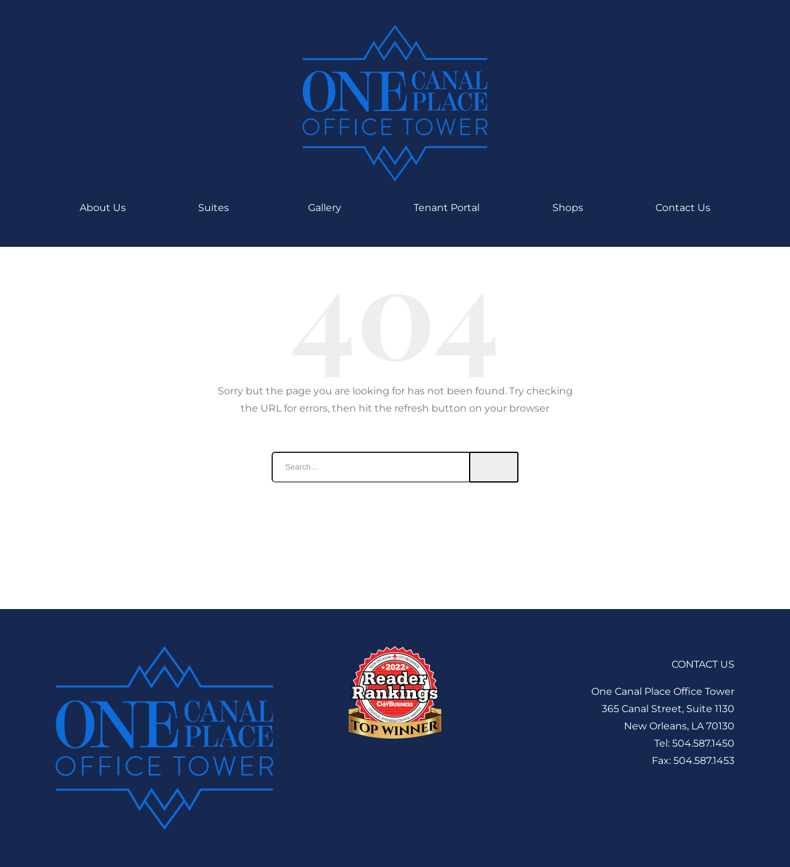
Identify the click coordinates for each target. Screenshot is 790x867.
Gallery (324, 208)
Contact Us (682, 208)
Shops (567, 208)
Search (493, 467)
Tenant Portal (447, 208)
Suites (216, 208)
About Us (103, 208)
